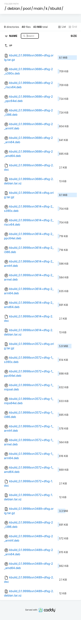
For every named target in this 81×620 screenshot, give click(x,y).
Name (13, 35)
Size (74, 35)
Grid (72, 26)
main (38, 8)
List (62, 26)
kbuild (55, 8)
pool (27, 8)
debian (13, 8)
